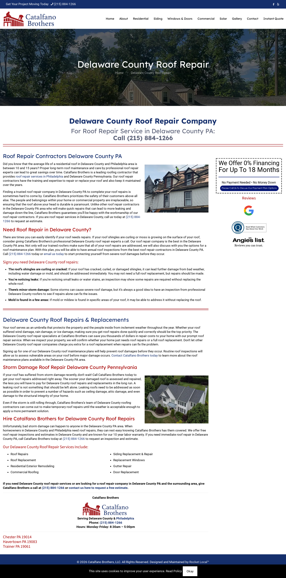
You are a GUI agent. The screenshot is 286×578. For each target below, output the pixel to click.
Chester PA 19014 (17, 537)
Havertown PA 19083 (20, 542)
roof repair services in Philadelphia (39, 176)
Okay (190, 571)
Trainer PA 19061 (16, 546)
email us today (54, 254)
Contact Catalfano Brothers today (134, 355)
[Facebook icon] (273, 4)
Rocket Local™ (199, 562)
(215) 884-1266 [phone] (65, 4)
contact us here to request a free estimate (98, 488)
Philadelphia (125, 518)
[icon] (278, 4)
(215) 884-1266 (150, 138)
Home (119, 73)
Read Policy (174, 571)
